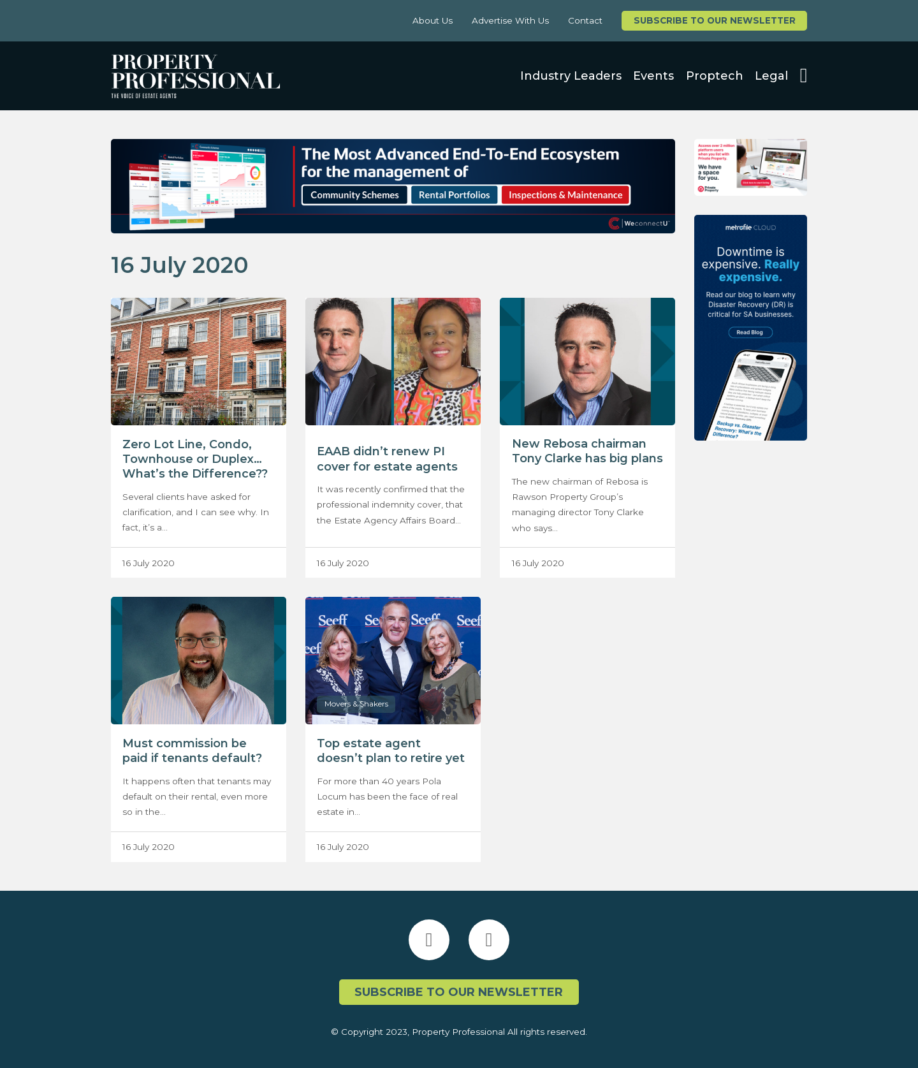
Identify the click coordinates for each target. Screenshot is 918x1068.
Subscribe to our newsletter (715, 20)
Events (653, 76)
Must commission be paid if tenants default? (192, 750)
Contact (585, 20)
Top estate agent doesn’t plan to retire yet (391, 750)
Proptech (714, 76)
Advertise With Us (510, 20)
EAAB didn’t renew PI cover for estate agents (387, 458)
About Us (432, 20)
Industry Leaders (571, 76)
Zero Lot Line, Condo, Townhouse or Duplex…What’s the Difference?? (195, 459)
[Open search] (804, 76)
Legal (771, 76)
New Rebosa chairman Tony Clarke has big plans (587, 451)
